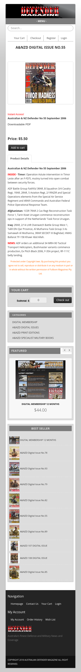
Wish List (50, 619)
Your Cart (19, 38)
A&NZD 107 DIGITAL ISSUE (33, 545)
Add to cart (18, 147)
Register (51, 38)
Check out (62, 300)
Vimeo (34, 651)
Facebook (11, 651)
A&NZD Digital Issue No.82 (33, 500)
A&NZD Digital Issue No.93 (33, 468)
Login (64, 38)
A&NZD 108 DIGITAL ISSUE (33, 557)
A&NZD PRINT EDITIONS (25, 332)
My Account (17, 619)
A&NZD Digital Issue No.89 (33, 531)
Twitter (18, 651)
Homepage (17, 604)
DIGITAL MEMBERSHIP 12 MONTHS (40, 404)
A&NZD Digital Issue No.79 (33, 484)
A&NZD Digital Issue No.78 (33, 452)
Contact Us (32, 604)
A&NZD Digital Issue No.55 (33, 515)
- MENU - (41, 21)
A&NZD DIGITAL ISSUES (25, 327)
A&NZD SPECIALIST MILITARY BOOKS (33, 338)
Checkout (35, 38)
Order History (34, 619)
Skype (26, 651)
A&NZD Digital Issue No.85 (33, 572)
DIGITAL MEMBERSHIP (24, 322)
